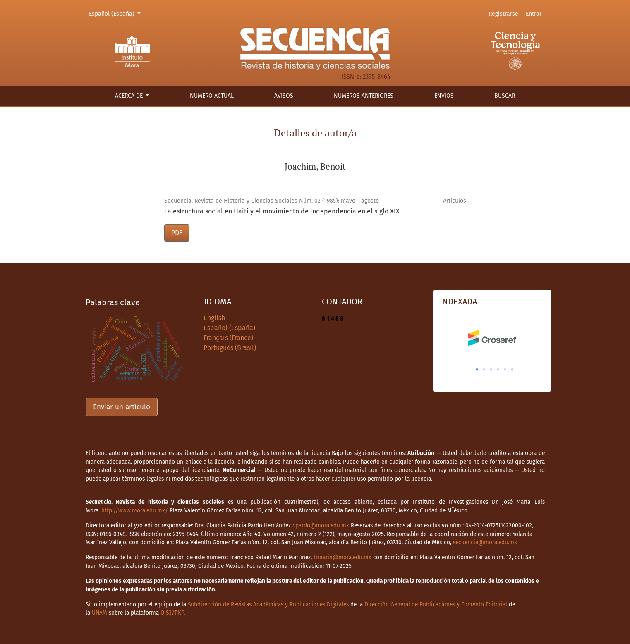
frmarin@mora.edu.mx (342, 557)
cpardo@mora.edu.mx (320, 525)
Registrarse (503, 13)
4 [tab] (498, 369)
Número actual (212, 95)
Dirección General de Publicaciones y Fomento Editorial (435, 604)
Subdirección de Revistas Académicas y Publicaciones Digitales (268, 604)
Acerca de (129, 95)
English (214, 318)
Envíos (444, 95)
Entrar (533, 13)
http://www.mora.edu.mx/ (134, 510)
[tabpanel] (492, 338)
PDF (176, 233)
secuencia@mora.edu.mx (485, 542)
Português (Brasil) (230, 348)
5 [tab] (505, 369)
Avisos (283, 95)
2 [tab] (484, 369)
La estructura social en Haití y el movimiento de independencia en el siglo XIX (282, 211)
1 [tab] (477, 369)
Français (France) (228, 338)
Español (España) (116, 13)
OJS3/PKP (172, 612)
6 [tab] (512, 369)
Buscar (504, 95)
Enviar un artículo (121, 406)
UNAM (99, 612)
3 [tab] (491, 369)
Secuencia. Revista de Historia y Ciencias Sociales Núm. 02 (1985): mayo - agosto (271, 200)
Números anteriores (363, 95)
